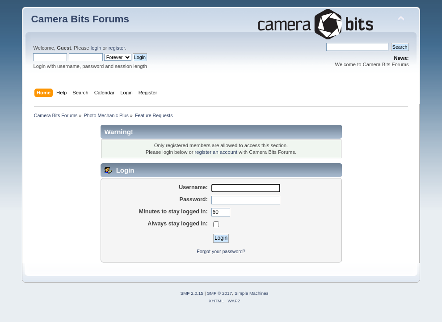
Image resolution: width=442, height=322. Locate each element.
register (117, 48)
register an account (216, 152)
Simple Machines (252, 293)
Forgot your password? (221, 251)
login (96, 48)
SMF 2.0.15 (191, 293)
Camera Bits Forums (80, 19)
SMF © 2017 (219, 293)
